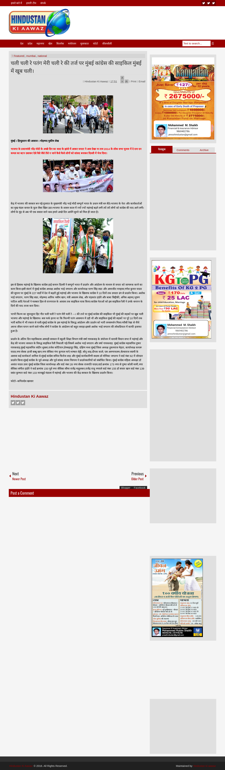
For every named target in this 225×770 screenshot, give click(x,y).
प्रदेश (30, 43)
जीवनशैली (107, 43)
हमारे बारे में (16, 3)
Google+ (23, 402)
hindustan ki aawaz (204, 765)
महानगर (40, 43)
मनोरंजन (72, 43)
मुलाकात (84, 43)
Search (213, 43)
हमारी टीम (31, 3)
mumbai (31, 55)
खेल (50, 43)
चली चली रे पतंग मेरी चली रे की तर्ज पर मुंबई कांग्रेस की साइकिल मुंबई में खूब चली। (76, 66)
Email (141, 81)
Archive (204, 150)
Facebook (13, 402)
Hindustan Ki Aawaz (97, 81)
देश (21, 43)
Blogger (125, 487)
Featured (19, 55)
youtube (203, 3)
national (42, 55)
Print (132, 81)
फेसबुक (162, 149)
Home (14, 44)
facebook (213, 3)
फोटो (95, 43)
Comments (183, 150)
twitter (208, 3)
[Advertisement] (152, 17)
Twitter (18, 402)
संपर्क (43, 3)
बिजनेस (60, 43)
